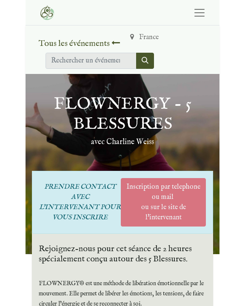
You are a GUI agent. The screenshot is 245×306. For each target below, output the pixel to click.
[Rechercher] (145, 61)
